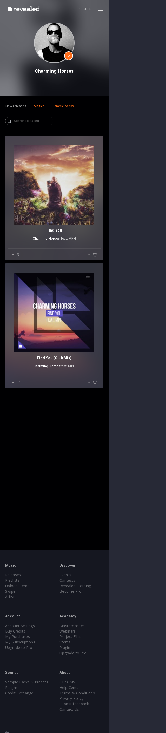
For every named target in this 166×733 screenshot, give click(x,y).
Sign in (143, 8)
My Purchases (17, 636)
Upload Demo (17, 585)
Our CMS (96, 682)
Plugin (93, 647)
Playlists (12, 580)
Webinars (96, 631)
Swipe (10, 591)
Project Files (99, 636)
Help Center (98, 687)
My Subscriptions (20, 642)
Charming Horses (75, 296)
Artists (10, 596)
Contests (96, 580)
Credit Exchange (19, 692)
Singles (39, 106)
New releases (15, 106)
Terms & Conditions (106, 692)
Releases (13, 574)
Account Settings (20, 625)
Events (94, 574)
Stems (93, 642)
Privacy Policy (100, 698)
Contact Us (98, 709)
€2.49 (147, 312)
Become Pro (99, 591)
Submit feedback (103, 703)
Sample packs (63, 106)
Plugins (11, 687)
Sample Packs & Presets (26, 682)
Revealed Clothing (104, 585)
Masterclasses (101, 625)
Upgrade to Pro (18, 647)
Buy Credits (15, 631)
